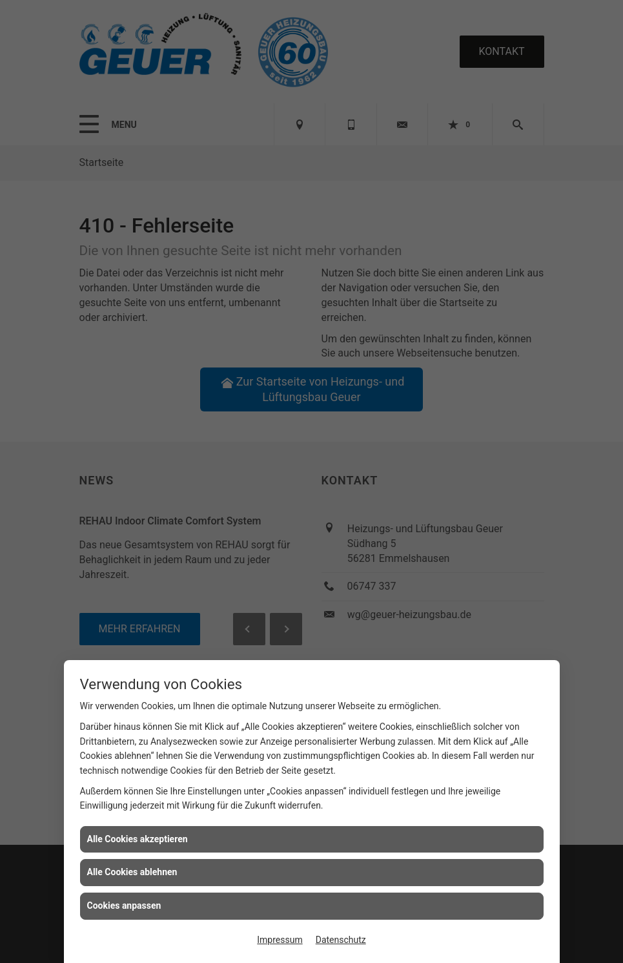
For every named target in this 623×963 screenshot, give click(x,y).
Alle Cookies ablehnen (132, 872)
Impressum (279, 940)
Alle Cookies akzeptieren (137, 839)
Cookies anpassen (124, 905)
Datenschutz (341, 940)
